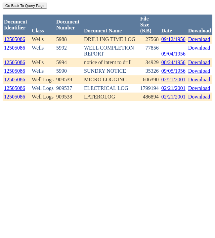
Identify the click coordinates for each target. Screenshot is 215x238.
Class (38, 30)
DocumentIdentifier (15, 24)
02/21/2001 (173, 79)
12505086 (14, 39)
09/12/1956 (173, 39)
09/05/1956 (173, 71)
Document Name (103, 30)
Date (166, 30)
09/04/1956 (173, 54)
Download (199, 39)
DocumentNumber (67, 24)
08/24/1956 (173, 62)
